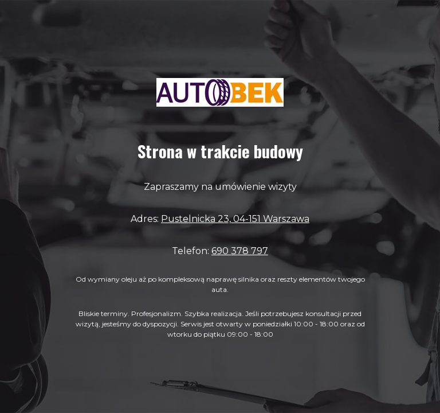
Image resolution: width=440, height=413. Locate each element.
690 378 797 (239, 251)
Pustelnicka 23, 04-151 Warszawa (235, 218)
